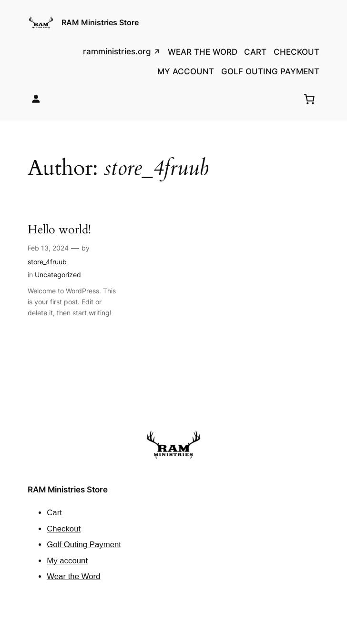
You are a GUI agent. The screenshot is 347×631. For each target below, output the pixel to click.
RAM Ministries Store (100, 22)
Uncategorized (58, 274)
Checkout (64, 528)
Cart (54, 512)
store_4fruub (47, 262)
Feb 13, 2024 (48, 248)
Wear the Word (73, 576)
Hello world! (59, 229)
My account (67, 560)
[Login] (36, 99)
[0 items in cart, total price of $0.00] (309, 98)
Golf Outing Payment (84, 544)
